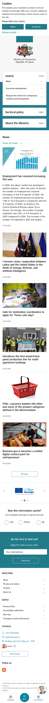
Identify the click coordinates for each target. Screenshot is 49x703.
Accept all (36, 26)
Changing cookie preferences (16, 618)
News (5, 580)
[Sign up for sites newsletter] (25, 560)
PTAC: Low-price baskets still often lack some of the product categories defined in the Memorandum (23, 407)
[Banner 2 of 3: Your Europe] (24, 491)
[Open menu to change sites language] (10, 698)
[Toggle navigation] (24, 697)
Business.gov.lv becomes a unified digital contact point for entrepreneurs (22, 454)
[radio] (9, 522)
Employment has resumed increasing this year (24, 178)
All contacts (15, 654)
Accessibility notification (13, 610)
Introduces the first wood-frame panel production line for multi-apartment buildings (21, 359)
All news (24, 474)
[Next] (44, 491)
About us (7, 592)
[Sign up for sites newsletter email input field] (25, 552)
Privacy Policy (9, 606)
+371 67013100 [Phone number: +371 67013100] (12, 633)
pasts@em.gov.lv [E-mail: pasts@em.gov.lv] (12, 637)
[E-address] (7, 646)
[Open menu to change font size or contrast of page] (38, 698)
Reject (13, 26)
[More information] (15, 646)
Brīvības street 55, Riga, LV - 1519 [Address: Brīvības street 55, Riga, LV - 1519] (20, 641)
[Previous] (4, 491)
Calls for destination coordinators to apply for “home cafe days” (23, 313)
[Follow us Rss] (4, 670)
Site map (7, 614)
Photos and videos (11, 584)
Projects (6, 588)
